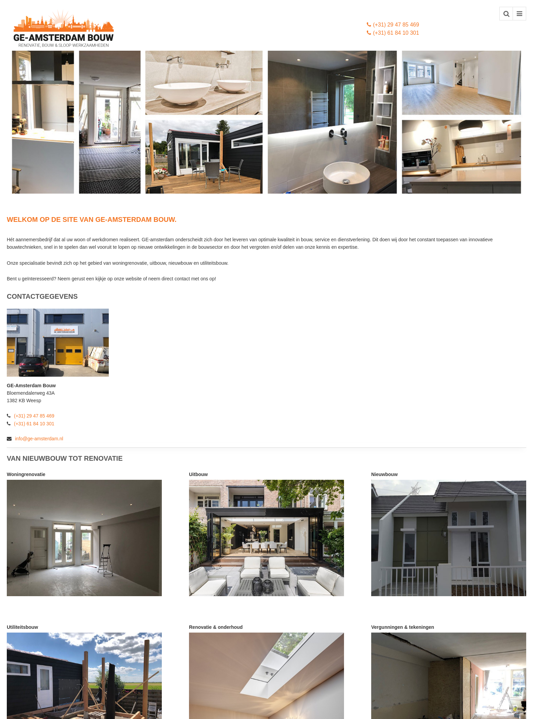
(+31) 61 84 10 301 (393, 33)
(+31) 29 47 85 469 (393, 25)
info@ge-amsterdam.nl (35, 438)
